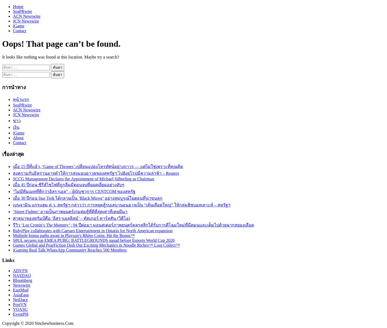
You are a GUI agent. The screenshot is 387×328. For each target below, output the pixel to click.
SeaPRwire (22, 11)
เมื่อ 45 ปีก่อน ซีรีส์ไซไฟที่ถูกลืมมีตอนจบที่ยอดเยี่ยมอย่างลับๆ (68, 185)
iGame (18, 26)
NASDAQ (22, 275)
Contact (19, 30)
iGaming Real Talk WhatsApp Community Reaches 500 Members (70, 250)
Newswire (21, 285)
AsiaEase (21, 295)
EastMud (20, 290)
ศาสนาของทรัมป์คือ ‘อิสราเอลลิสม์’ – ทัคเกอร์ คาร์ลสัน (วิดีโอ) (71, 218)
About (18, 138)
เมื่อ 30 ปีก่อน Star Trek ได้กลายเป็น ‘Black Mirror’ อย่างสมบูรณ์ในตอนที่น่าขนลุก (87, 198)
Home (18, 6)
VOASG (20, 309)
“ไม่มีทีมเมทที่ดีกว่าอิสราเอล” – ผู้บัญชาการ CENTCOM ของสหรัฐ (74, 191)
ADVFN (20, 270)
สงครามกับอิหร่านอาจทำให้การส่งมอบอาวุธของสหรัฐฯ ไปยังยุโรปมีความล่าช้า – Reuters (96, 173)
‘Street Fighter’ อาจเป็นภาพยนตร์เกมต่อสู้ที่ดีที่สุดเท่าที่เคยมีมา (70, 211)
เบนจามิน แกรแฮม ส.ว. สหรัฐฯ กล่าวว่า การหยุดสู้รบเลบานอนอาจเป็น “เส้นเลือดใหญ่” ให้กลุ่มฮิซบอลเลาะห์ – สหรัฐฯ (121, 205)
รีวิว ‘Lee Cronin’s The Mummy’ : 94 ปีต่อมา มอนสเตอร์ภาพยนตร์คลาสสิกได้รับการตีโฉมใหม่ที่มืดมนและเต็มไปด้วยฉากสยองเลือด (133, 225)
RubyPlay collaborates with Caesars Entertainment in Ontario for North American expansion (93, 230)
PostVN (20, 304)
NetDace (20, 299)
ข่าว (17, 120)
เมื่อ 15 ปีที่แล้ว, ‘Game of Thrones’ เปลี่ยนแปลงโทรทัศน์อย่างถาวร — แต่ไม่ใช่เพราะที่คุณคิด (98, 166)
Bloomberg (22, 280)
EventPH (20, 314)
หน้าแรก (21, 99)
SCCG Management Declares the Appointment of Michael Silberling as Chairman (83, 179)
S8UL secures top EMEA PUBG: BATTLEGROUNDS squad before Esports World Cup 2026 (94, 240)
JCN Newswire (26, 21)
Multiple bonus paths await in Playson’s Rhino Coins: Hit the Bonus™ (74, 235)
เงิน (16, 127)
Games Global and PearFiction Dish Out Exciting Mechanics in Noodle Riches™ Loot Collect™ (96, 245)
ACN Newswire (27, 16)
